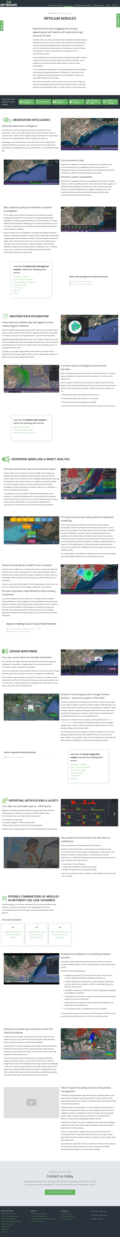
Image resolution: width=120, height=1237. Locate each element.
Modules (68, 5)
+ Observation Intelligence (39, 1214)
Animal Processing (19, 285)
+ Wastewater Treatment (9, 1214)
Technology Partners (82, 5)
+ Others (3, 1232)
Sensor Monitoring (77, 102)
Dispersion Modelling (60, 102)
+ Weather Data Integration (39, 1216)
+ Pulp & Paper (5, 1227)
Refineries (16, 291)
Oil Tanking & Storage (78, 770)
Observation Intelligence (27, 102)
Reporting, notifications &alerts (95, 101)
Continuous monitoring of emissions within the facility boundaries (36, 934)
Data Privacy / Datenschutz (99, 1215)
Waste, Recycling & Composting (24, 282)
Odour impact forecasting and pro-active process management (60, 934)
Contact (115, 5)
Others (15, 293)
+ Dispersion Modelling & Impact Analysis (43, 1219)
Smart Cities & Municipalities (23, 279)
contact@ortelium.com (68, 1216)
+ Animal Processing (7, 1224)
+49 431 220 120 (66, 1214)
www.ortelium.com (66, 1219)
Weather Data (44, 102)
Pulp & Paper (17, 288)
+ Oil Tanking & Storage (8, 1219)
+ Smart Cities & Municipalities (10, 1216)
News (108, 5)
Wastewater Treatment (21, 277)
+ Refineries (4, 1229)
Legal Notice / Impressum (99, 1211)
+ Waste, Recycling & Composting (11, 1221)
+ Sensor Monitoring (37, 1221)
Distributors (98, 5)
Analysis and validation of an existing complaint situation (13, 934)
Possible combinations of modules (111, 101)
